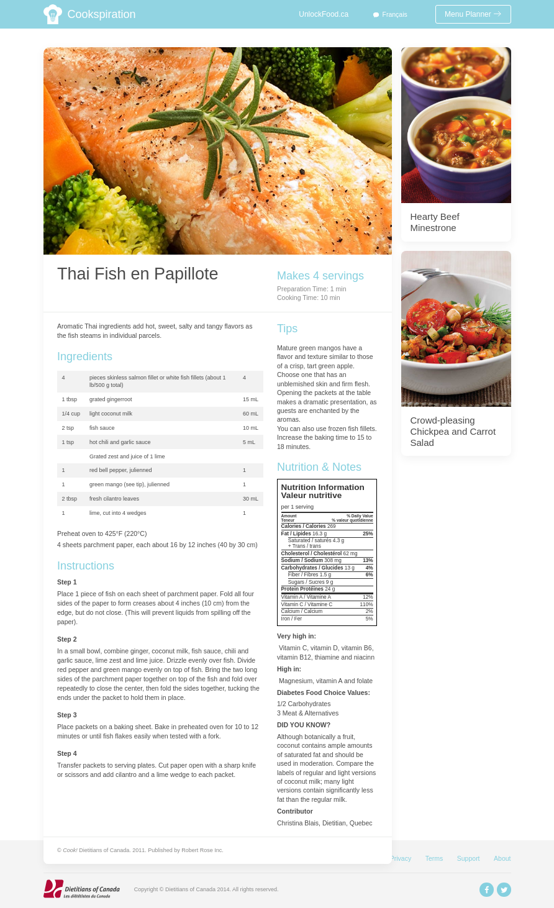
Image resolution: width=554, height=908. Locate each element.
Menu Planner (473, 14)
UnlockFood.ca (323, 14)
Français (395, 14)
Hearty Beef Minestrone (435, 222)
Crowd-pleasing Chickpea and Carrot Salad (453, 431)
